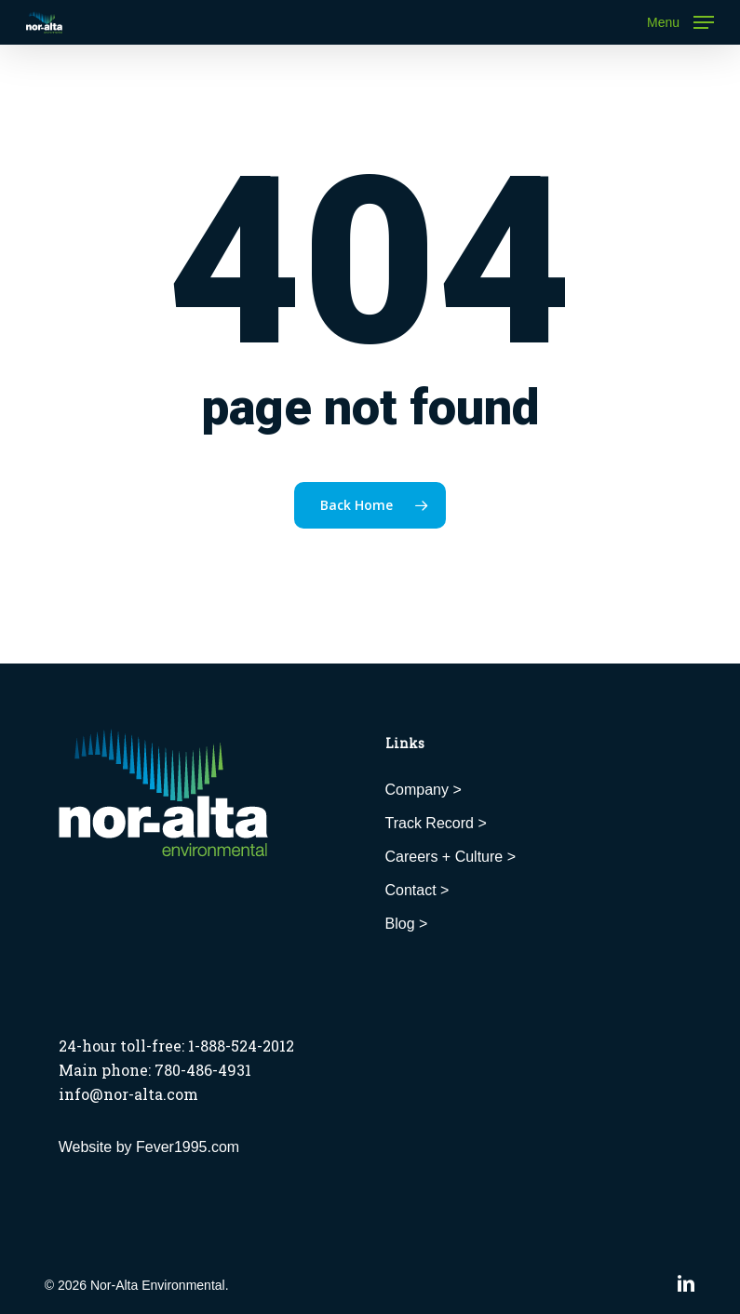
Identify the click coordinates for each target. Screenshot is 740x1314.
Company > (423, 790)
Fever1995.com (187, 1147)
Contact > (417, 890)
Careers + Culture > (451, 857)
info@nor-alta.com (128, 1094)
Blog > (406, 924)
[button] (680, 21)
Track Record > (436, 823)
